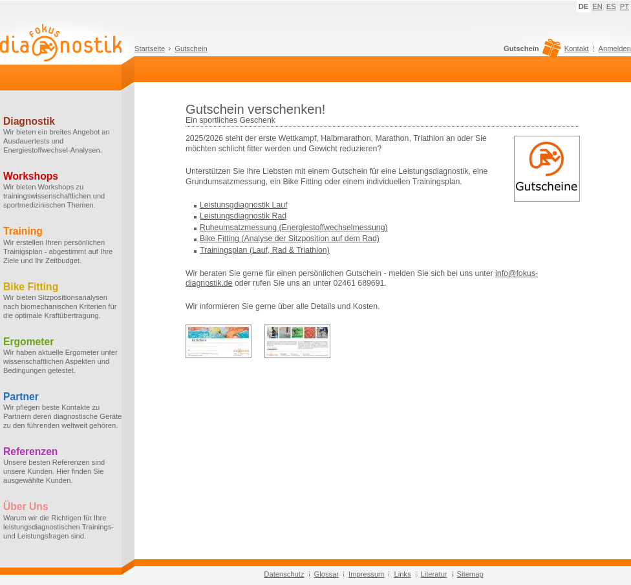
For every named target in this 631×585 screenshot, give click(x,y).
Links (402, 574)
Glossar (326, 574)
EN (597, 6)
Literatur (434, 574)
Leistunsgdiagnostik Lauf (244, 204)
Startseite (149, 48)
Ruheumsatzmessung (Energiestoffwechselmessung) (294, 227)
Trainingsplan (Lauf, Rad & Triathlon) (265, 250)
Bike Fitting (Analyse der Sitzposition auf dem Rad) (290, 238)
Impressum (366, 574)
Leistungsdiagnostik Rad (243, 215)
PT (624, 6)
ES (611, 6)
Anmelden (615, 48)
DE (584, 6)
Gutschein (191, 48)
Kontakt (576, 48)
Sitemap (470, 574)
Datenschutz (284, 574)
